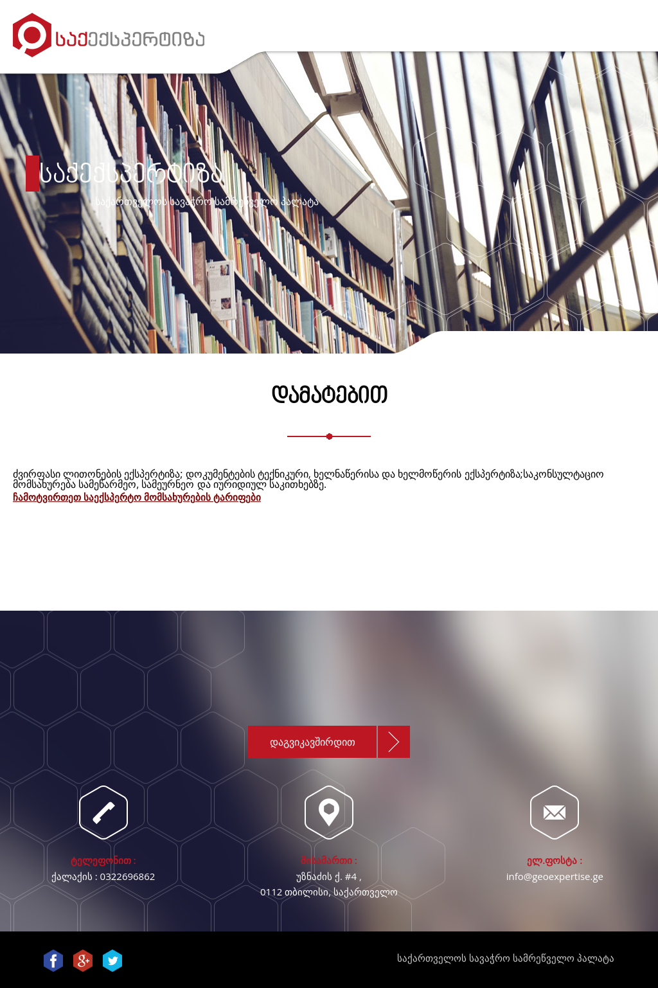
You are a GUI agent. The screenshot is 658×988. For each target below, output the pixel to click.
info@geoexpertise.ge (554, 876)
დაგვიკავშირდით (312, 742)
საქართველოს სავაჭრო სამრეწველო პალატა (505, 957)
